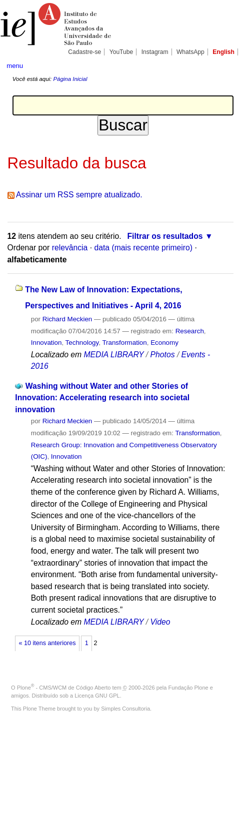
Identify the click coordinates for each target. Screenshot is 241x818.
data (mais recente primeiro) (143, 247)
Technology (82, 342)
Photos (162, 354)
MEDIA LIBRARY (114, 354)
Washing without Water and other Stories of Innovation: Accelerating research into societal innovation (102, 398)
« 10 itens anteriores (47, 643)
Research (190, 331)
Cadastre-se (84, 51)
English (223, 51)
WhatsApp (190, 51)
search (224, 64)
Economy (164, 342)
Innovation (46, 342)
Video (160, 622)
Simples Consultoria (125, 709)
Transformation (124, 342)
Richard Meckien (67, 319)
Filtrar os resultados (164, 236)
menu (14, 65)
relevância (70, 247)
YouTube (122, 51)
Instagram (155, 51)
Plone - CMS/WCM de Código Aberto (64, 688)
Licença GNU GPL (97, 696)
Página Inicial (70, 79)
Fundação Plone (188, 688)
